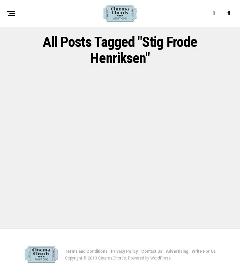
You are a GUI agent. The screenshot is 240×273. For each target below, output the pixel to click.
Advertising (177, 251)
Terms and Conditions (86, 251)
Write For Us (204, 251)
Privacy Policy (124, 251)
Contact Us (151, 251)
